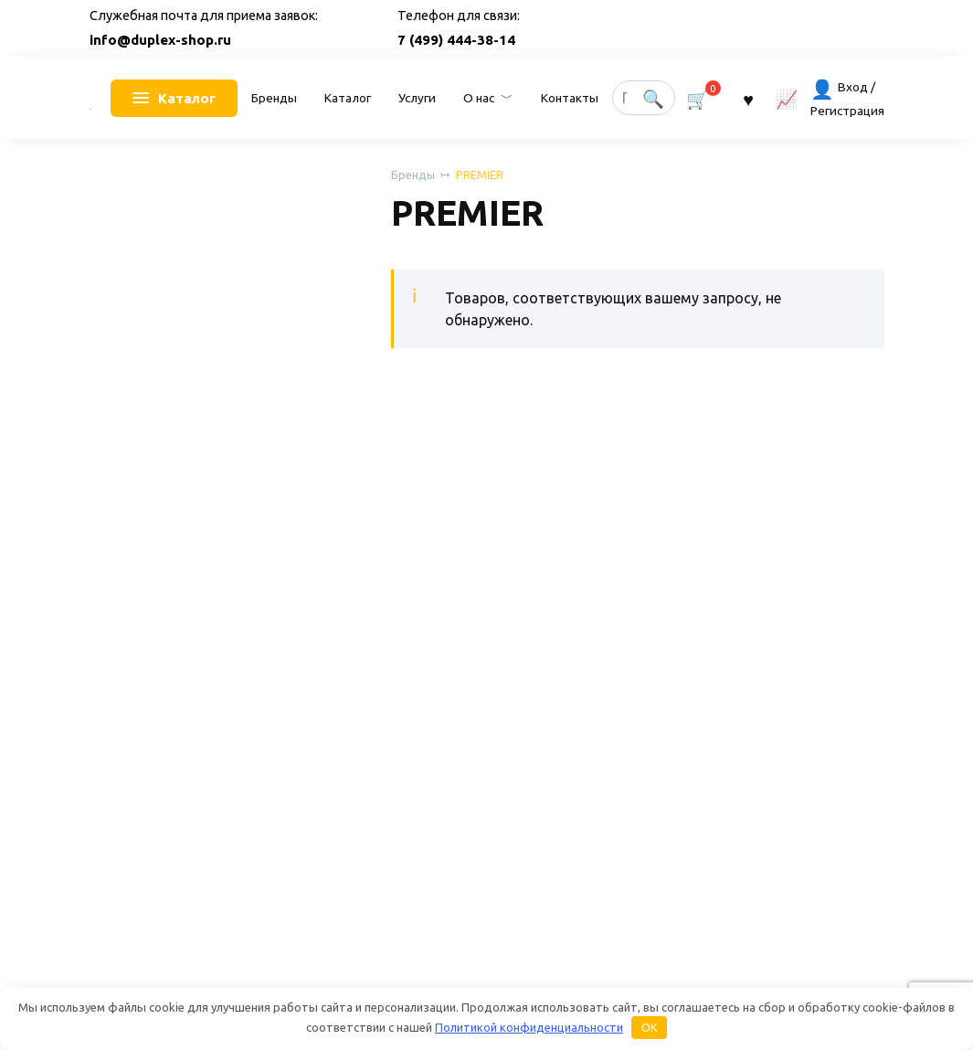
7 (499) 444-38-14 (456, 40)
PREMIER (479, 174)
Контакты (569, 97)
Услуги (417, 97)
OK (649, 1027)
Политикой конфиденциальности (529, 1027)
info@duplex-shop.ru (160, 40)
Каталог (347, 97)
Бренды (274, 97)
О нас (478, 97)
